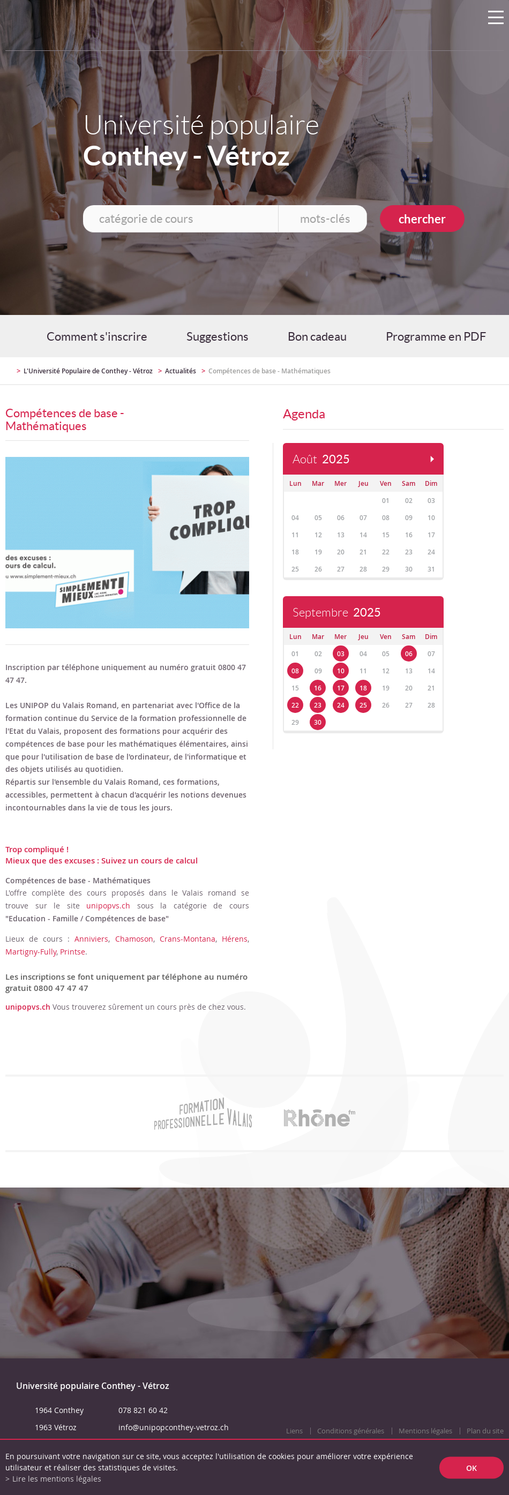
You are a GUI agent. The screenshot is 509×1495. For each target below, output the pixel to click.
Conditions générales (350, 1431)
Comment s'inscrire (97, 336)
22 (295, 705)
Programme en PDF (436, 336)
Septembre (337, 612)
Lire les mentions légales (56, 1479)
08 (295, 670)
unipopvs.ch (108, 905)
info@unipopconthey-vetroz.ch (173, 1427)
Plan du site (485, 1431)
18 (363, 688)
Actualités (180, 370)
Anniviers (91, 939)
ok (471, 1467)
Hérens (235, 939)
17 (341, 688)
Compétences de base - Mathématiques (269, 370)
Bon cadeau (317, 336)
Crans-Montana (187, 939)
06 (409, 653)
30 (317, 722)
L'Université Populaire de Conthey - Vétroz (88, 370)
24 (341, 705)
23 (317, 705)
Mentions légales (425, 1431)
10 (341, 670)
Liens (294, 1431)
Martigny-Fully (30, 951)
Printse (72, 951)
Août (321, 459)
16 (317, 688)
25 (363, 705)
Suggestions (217, 336)
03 (341, 653)
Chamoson (134, 939)
